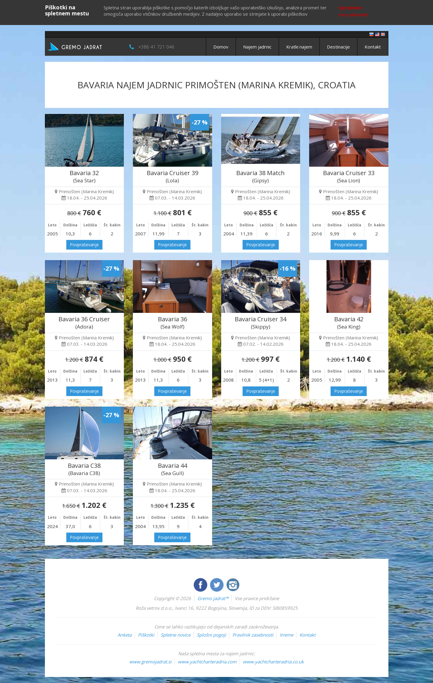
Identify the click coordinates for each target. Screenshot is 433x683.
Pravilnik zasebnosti (252, 635)
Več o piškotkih (353, 14)
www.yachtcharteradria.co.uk (273, 662)
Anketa (125, 635)
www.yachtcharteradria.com (207, 662)
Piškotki (146, 635)
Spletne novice (175, 635)
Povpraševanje (84, 244)
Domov (220, 47)
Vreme (286, 635)
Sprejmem (350, 8)
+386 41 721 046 (156, 47)
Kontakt (373, 47)
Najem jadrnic (257, 47)
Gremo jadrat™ (212, 598)
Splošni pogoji (211, 635)
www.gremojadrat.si (150, 662)
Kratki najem (299, 47)
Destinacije (338, 47)
